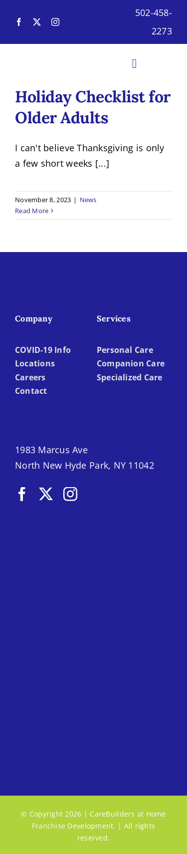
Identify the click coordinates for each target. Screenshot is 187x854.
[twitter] (37, 22)
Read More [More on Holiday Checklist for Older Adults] (31, 210)
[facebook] (19, 22)
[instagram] (55, 22)
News (88, 199)
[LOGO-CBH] (52, 57)
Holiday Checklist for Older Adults (93, 107)
